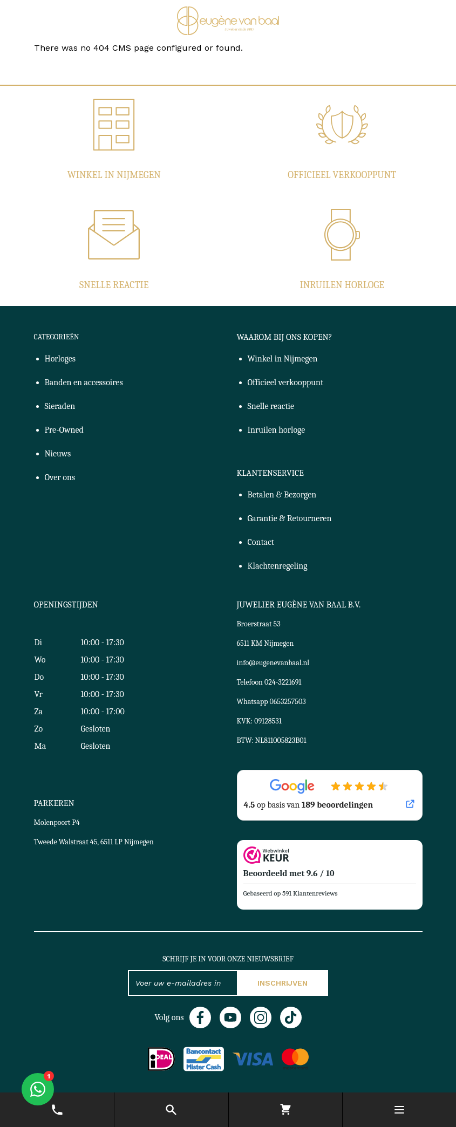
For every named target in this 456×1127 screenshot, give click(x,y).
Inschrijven (282, 983)
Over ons (60, 477)
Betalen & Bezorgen (282, 495)
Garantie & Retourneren (290, 518)
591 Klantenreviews (309, 893)
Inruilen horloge (342, 285)
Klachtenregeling (278, 566)
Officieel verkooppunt (342, 175)
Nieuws (58, 454)
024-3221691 (282, 682)
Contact (261, 542)
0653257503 (288, 701)
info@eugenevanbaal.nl (273, 662)
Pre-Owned (64, 430)
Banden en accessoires (84, 382)
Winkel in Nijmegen (114, 175)
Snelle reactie (113, 285)
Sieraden (60, 406)
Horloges (60, 359)
